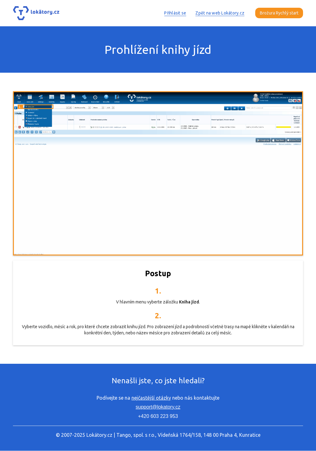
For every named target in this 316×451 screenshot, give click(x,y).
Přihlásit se (175, 13)
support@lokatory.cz (158, 407)
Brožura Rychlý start (279, 13)
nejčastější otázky (151, 398)
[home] (36, 13)
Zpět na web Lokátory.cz (219, 13)
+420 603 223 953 (158, 416)
